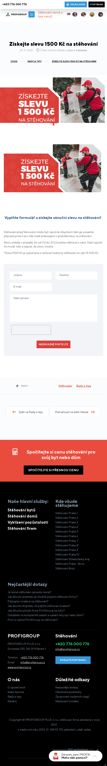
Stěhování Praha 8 (66, 545)
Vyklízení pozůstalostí (28, 522)
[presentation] (31, 329)
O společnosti (16, 687)
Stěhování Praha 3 (66, 522)
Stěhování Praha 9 (66, 550)
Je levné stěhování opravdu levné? (30, 592)
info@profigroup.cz (33, 662)
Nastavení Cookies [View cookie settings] (67, 701)
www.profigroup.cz (19, 667)
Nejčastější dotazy (66, 687)
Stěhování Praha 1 (66, 513)
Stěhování (65, 386)
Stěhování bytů (21, 510)
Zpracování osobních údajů (72, 696)
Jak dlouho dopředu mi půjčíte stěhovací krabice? (39, 606)
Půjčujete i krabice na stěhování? (28, 601)
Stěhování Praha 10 (67, 554)
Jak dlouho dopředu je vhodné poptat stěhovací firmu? (43, 596)
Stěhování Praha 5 (66, 531)
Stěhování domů (22, 516)
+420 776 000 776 (32, 657)
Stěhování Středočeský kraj (72, 559)
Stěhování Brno (65, 568)
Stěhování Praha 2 (66, 517)
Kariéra (12, 701)
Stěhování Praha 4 (66, 527)
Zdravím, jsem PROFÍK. (75, 754)
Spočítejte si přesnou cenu (53, 470)
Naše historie (16, 692)
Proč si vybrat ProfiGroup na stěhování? (33, 619)
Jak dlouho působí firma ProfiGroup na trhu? (36, 610)
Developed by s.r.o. (73, 749)
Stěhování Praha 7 (66, 540)
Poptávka (96, 4)
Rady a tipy (83, 386)
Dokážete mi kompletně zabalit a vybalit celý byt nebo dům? (46, 615)
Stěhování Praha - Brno (69, 563)
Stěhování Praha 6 (66, 536)
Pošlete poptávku (73, 660)
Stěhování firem (22, 528)
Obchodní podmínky (68, 692)
